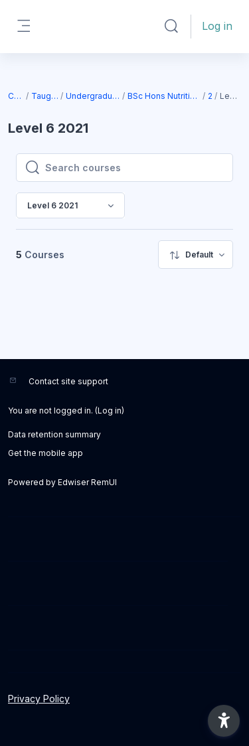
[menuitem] (195, 254)
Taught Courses (45, 96)
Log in (217, 26)
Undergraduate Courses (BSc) (93, 96)
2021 (210, 96)
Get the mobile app (45, 453)
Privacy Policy (39, 698)
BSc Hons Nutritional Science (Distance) (164, 96)
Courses (16, 96)
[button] (171, 26)
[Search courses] (134, 168)
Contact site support (68, 381)
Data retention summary (54, 434)
